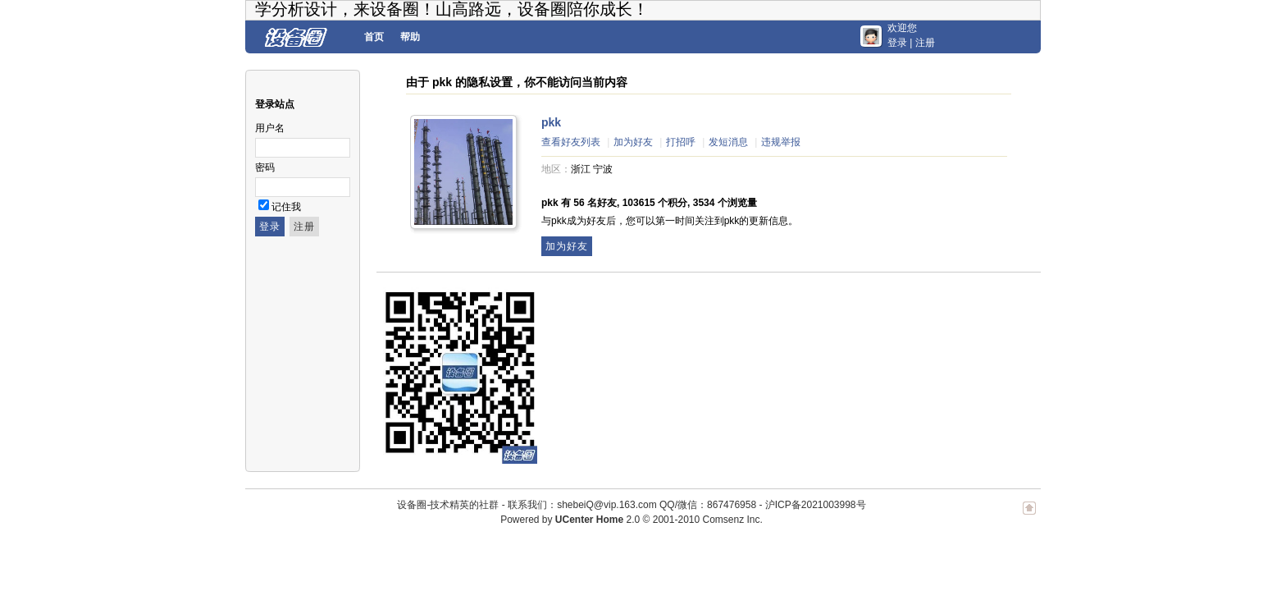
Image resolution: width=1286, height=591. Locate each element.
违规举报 (780, 142)
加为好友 (633, 142)
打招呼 (680, 142)
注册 (925, 42)
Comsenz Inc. (732, 519)
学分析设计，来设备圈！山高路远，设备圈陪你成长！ (452, 9)
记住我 (286, 207)
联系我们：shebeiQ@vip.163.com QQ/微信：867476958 (632, 505)
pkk (551, 122)
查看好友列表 (570, 142)
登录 (897, 42)
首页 (374, 37)
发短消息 (728, 142)
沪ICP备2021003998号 (815, 505)
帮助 (410, 37)
